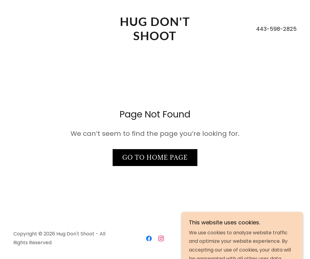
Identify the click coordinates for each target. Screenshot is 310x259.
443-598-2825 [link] (276, 29)
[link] (155, 38)
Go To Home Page (155, 157)
